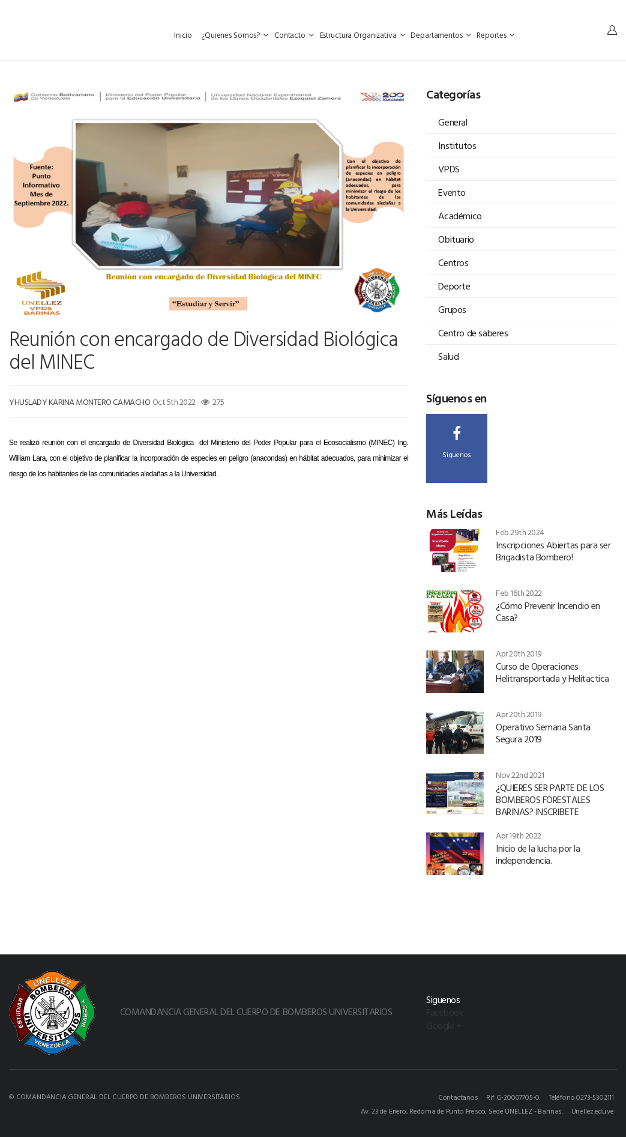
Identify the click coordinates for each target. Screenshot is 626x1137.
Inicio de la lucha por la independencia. (538, 854)
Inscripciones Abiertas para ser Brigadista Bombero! (553, 551)
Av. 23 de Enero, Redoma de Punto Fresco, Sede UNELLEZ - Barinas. (462, 1110)
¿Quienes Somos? (234, 35)
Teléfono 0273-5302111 (581, 1096)
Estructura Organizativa (362, 35)
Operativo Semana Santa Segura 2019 (543, 733)
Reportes (495, 35)
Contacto (294, 35)
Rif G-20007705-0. (513, 1096)
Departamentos (441, 35)
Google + (443, 1025)
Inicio (184, 35)
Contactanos (458, 1096)
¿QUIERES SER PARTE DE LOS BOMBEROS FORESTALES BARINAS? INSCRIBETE (550, 799)
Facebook (444, 1012)
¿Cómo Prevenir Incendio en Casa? (548, 611)
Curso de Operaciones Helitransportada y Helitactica (552, 672)
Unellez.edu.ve (592, 1110)
